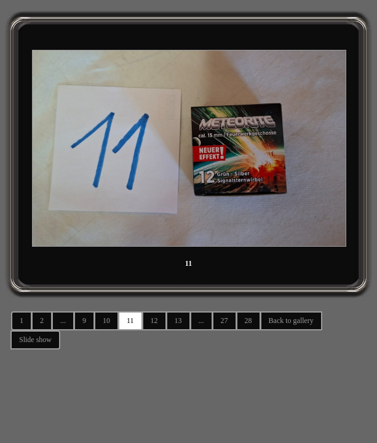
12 (154, 320)
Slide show (35, 339)
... (63, 320)
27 (224, 320)
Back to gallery (291, 320)
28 (248, 320)
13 (178, 320)
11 (130, 320)
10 (106, 320)
